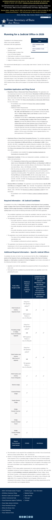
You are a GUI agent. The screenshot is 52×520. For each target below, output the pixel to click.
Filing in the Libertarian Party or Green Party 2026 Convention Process (28, 148)
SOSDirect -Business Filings (9, 493)
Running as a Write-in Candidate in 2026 (33, 189)
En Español (48, 15)
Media (18, 15)
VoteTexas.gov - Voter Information (33, 490)
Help (28, 15)
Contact (32, 15)
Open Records (28, 495)
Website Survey (39, 15)
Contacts (27, 500)
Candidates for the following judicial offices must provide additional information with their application (13, 42)
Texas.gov (27, 498)
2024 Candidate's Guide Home (38, 49)
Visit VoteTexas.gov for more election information (33, 12)
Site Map (23, 15)
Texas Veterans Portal (8, 512)
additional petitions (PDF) (21, 115)
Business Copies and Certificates (11, 495)
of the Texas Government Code (19, 222)
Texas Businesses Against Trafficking (12, 500)
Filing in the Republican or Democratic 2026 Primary (36, 99)
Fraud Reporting (6, 510)
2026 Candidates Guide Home (38, 45)
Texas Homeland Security (9, 505)
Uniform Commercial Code (9, 498)
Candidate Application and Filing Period (19, 89)
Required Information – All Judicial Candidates (22, 201)
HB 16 (42, 78)
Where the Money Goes (8, 508)
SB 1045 (9, 70)
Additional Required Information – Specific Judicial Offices (26, 252)
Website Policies (29, 493)
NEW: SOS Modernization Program (11, 490)
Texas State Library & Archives (10, 503)
